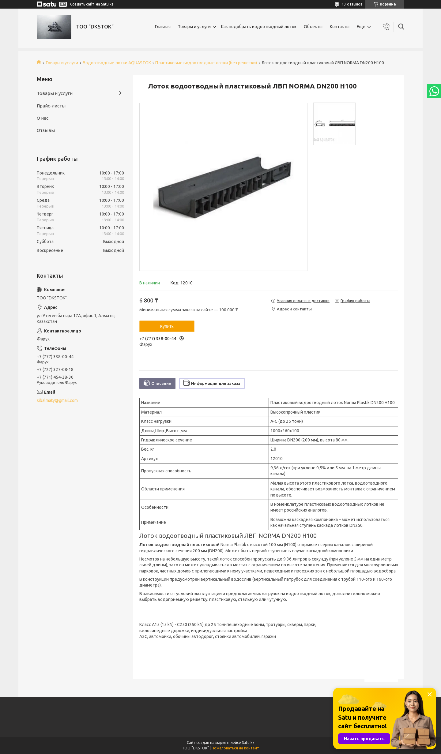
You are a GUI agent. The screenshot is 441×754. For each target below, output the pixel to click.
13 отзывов (352, 4)
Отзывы (46, 130)
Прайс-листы (51, 105)
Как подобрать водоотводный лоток (258, 26)
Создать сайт (82, 4)
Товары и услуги (194, 26)
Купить (167, 326)
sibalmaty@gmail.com (57, 400)
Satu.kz (248, 743)
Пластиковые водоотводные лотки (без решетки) (206, 62)
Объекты (313, 26)
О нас (42, 118)
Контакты (339, 26)
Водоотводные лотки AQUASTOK (117, 62)
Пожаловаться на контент (235, 748)
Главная (163, 26)
